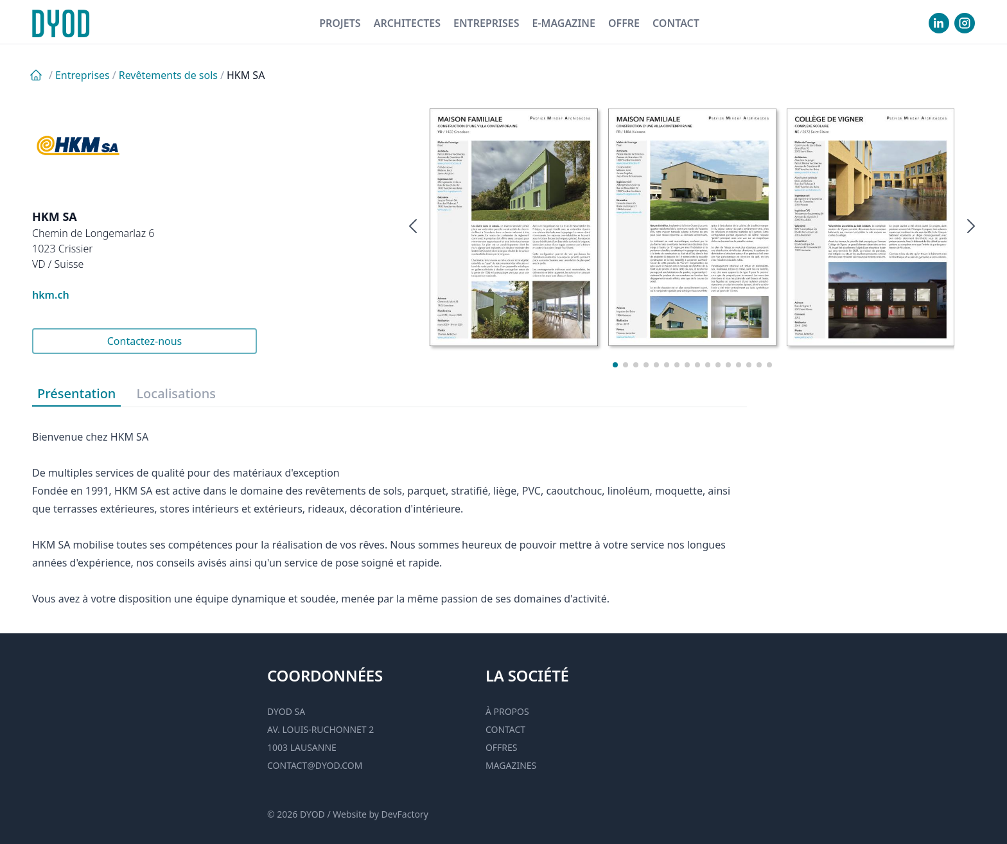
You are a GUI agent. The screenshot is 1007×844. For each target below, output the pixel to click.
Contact (675, 23)
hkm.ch (50, 295)
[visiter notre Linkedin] (939, 23)
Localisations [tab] (176, 393)
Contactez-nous (144, 341)
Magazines (511, 765)
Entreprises (486, 23)
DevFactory (404, 814)
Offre (624, 23)
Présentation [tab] (76, 393)
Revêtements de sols (168, 75)
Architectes (407, 23)
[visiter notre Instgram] (964, 23)
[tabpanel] (389, 507)
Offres (502, 747)
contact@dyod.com (314, 765)
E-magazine (563, 23)
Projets (340, 23)
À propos (507, 711)
